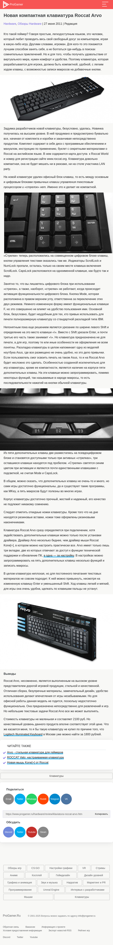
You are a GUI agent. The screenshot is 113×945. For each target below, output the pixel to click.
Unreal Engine (51, 889)
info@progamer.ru (86, 916)
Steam (43, 832)
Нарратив (72, 882)
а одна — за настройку (59, 555)
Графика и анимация (19, 882)
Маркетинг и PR (96, 882)
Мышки (28, 897)
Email (8, 799)
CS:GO (35, 868)
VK (66, 799)
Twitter (20, 799)
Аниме (14, 875)
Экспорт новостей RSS (59, 930)
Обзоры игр (15, 868)
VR (84, 868)
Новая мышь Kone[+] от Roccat (27, 762)
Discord (8, 832)
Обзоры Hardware (30, 23)
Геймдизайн (63, 875)
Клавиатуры (56, 775)
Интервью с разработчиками (87, 889)
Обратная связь (11, 927)
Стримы (100, 868)
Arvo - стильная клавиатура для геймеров (35, 752)
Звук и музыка (49, 882)
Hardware (10, 23)
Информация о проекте (53, 927)
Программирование (20, 889)
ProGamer (13, 4)
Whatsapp (32, 799)
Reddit (43, 799)
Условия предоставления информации (22, 930)
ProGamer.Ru (12, 915)
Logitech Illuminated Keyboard (23, 734)
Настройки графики (61, 868)
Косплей (37, 875)
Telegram (54, 799)
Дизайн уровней (93, 875)
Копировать (101, 812)
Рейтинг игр (84, 930)
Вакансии (30, 927)
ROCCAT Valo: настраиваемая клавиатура (35, 757)
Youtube (32, 832)
